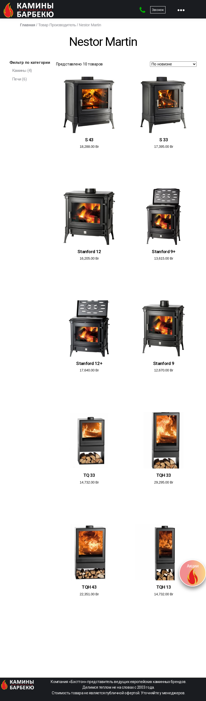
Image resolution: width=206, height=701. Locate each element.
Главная (27, 25)
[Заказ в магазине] (173, 64)
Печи (16, 79)
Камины (19, 70)
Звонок (158, 10)
